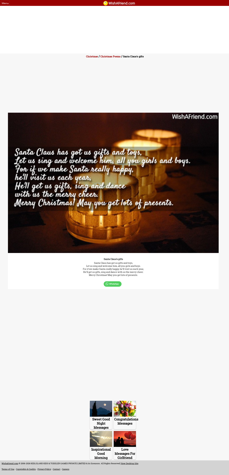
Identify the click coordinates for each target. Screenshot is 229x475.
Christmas (92, 56)
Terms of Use (8, 469)
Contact (56, 469)
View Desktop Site (129, 463)
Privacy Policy (44, 469)
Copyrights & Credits (26, 469)
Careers (65, 469)
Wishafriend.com (10, 463)
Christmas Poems (110, 56)
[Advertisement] (114, 29)
